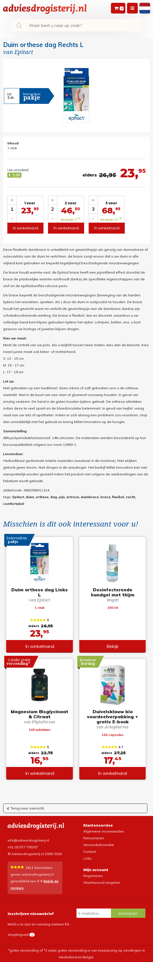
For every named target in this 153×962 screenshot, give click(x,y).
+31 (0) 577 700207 (23, 847)
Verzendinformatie (98, 845)
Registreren (93, 876)
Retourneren (93, 838)
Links (87, 858)
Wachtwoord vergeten (101, 882)
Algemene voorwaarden (103, 831)
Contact (89, 851)
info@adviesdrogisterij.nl (28, 840)
